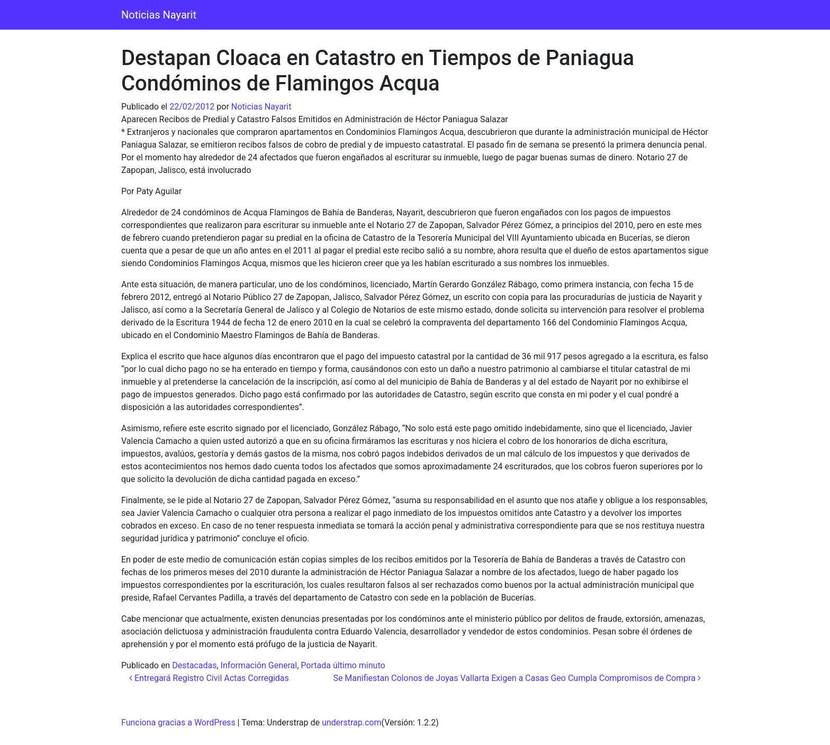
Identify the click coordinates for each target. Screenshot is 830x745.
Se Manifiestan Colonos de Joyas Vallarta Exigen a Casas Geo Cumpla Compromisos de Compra (517, 678)
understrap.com (352, 722)
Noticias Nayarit (158, 14)
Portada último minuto (343, 665)
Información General (259, 665)
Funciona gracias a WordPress (178, 722)
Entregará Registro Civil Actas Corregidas (209, 678)
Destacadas (194, 665)
